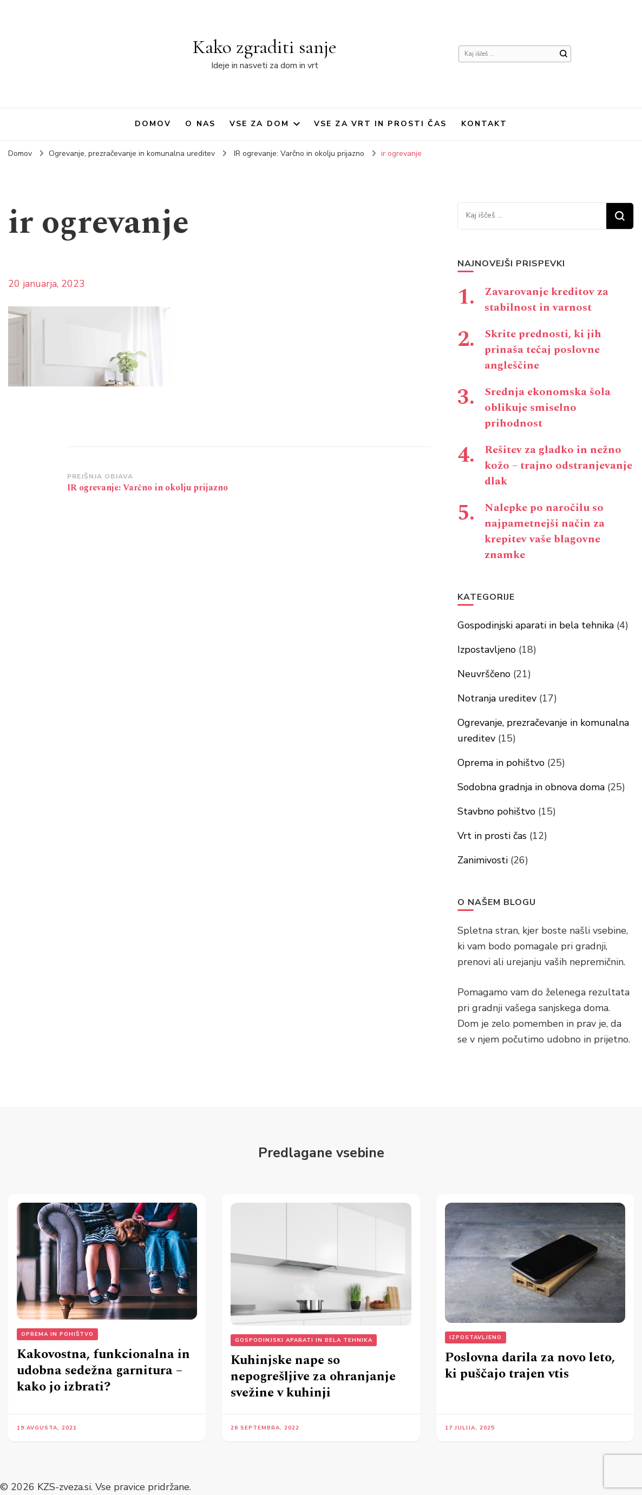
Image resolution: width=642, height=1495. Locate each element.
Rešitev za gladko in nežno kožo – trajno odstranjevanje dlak (558, 465)
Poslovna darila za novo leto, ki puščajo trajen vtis (530, 1365)
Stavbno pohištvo (496, 811)
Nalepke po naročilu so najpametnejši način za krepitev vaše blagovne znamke (544, 531)
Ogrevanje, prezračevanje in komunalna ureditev (132, 153)
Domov (153, 124)
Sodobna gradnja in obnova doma (531, 787)
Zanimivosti (482, 860)
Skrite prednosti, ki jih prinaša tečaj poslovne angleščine (542, 349)
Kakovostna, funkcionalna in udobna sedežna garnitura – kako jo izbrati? (103, 1370)
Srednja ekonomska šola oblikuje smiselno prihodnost (547, 407)
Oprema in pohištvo (501, 762)
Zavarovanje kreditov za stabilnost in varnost (546, 300)
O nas (200, 124)
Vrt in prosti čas (492, 835)
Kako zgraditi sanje (265, 46)
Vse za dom (259, 124)
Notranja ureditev (496, 698)
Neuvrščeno (483, 673)
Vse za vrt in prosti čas (380, 124)
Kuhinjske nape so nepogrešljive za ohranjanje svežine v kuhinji (313, 1376)
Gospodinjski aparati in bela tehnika (535, 625)
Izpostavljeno (486, 649)
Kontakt (484, 124)
